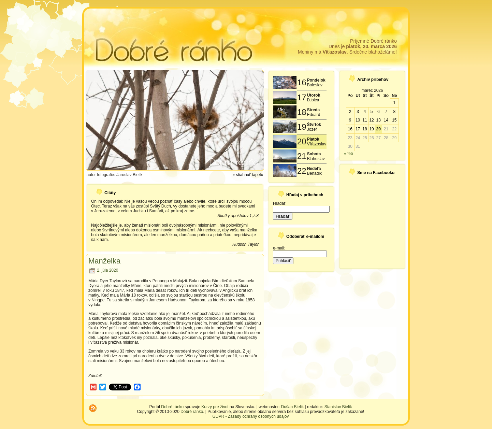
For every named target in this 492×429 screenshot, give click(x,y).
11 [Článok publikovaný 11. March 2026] (364, 120)
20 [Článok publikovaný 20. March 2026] (378, 129)
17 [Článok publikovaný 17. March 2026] (358, 129)
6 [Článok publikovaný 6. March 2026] (378, 111)
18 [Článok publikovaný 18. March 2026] (364, 129)
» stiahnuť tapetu (248, 174)
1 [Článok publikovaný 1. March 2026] (394, 102)
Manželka (104, 261)
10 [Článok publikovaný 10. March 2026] (358, 120)
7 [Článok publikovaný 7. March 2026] (386, 111)
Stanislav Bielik (338, 406)
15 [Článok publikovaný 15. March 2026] (394, 120)
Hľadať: (280, 203)
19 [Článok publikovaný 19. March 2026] (371, 129)
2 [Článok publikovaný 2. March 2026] (350, 111)
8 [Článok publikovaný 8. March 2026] (394, 111)
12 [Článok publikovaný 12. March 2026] (371, 120)
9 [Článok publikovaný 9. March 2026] (350, 120)
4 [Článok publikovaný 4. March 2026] (365, 111)
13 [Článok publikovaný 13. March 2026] (378, 120)
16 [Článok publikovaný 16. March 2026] (350, 129)
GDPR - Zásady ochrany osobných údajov (250, 416)
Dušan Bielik (292, 406)
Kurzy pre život (214, 406)
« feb (348, 153)
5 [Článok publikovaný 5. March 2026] (372, 111)
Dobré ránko (172, 406)
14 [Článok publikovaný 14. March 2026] (386, 120)
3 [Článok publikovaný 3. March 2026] (358, 111)
